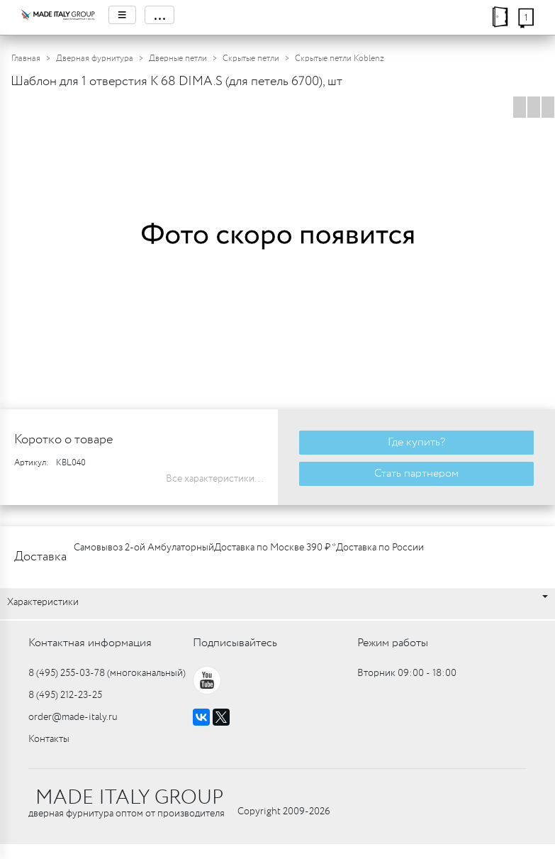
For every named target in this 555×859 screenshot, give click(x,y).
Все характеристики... (215, 479)
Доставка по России (380, 548)
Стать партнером (416, 473)
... (159, 15)
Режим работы (392, 643)
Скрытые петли (251, 58)
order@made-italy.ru (73, 717)
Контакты (48, 739)
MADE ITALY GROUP (129, 798)
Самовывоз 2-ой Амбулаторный (144, 548)
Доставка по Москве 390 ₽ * (275, 548)
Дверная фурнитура (94, 58)
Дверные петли (178, 58)
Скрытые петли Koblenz (339, 58)
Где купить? (416, 442)
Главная (25, 58)
